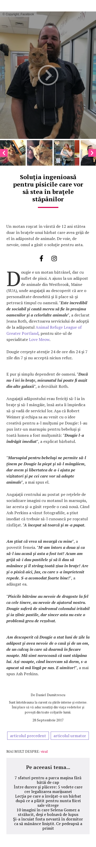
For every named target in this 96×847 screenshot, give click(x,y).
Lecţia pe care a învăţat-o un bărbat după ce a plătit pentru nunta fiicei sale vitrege (48, 800)
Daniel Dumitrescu (50, 694)
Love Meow (39, 339)
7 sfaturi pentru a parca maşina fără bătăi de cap (48, 780)
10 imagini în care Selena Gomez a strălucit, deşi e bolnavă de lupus (48, 812)
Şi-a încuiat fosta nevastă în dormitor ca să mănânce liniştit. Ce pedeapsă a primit (48, 823)
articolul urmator (70, 735)
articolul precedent (28, 735)
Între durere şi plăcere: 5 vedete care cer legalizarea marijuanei (48, 789)
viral (44, 751)
